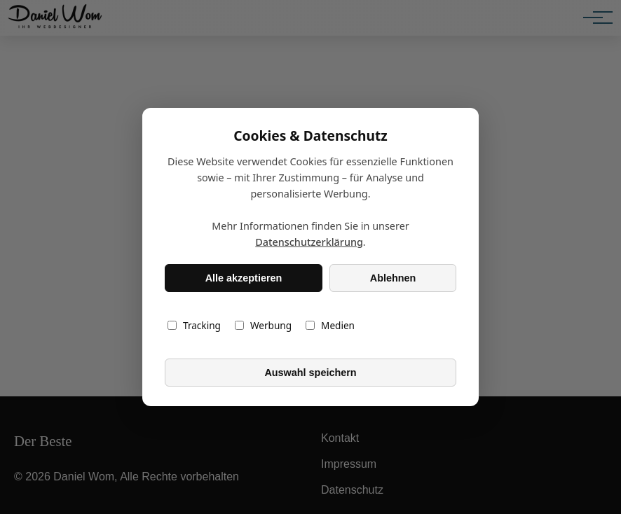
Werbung (263, 325)
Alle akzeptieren (243, 278)
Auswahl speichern (310, 372)
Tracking (194, 325)
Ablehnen (393, 278)
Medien (330, 325)
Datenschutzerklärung (309, 242)
